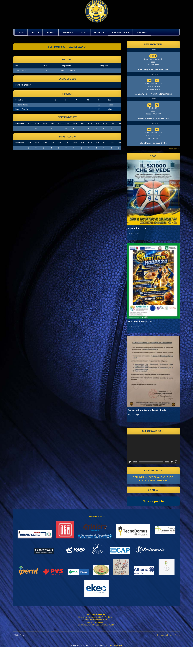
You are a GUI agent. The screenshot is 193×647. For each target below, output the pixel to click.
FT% (105, 123)
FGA (52, 123)
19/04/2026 (153, 123)
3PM (67, 123)
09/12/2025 (133, 415)
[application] (153, 449)
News (83, 32)
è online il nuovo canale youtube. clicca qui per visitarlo (153, 478)
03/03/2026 (133, 326)
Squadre (51, 32)
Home (21, 32)
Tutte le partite (174, 148)
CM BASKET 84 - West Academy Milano (153, 93)
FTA (97, 123)
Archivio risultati (120, 32)
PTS (29, 123)
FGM (45, 123)
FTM (90, 123)
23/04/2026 (153, 74)
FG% (59, 123)
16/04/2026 (133, 233)
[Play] (130, 461)
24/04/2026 (153, 49)
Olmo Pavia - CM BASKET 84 (153, 142)
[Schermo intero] (176, 461)
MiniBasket (68, 32)
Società (35, 32)
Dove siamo (142, 32)
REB (37, 123)
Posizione (19, 123)
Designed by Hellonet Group (168, 635)
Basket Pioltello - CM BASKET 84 (153, 118)
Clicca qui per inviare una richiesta (95, 619)
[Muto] (171, 461)
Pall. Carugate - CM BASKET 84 (153, 69)
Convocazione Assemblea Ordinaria (147, 410)
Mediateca (99, 32)
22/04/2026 (153, 98)
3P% (82, 123)
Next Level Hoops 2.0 (140, 321)
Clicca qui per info (153, 501)
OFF (112, 123)
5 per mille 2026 (137, 228)
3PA (75, 123)
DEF (119, 123)
